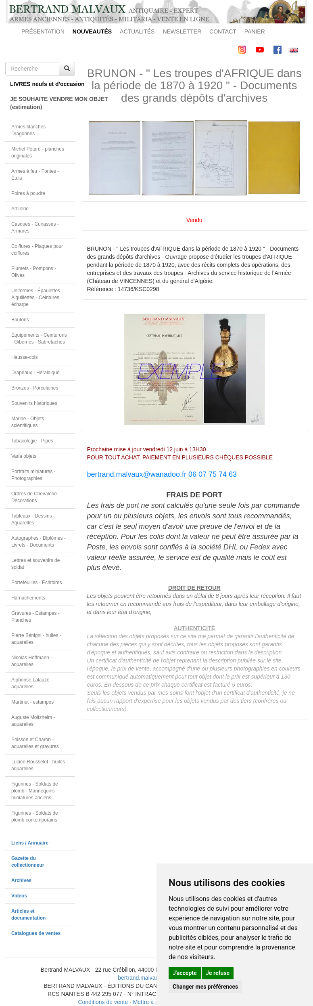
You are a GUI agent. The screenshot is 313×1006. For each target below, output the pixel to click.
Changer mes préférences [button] (205, 986)
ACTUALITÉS (137, 31)
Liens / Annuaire (29, 843)
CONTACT (222, 31)
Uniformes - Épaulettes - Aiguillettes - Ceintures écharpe (37, 297)
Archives (21, 880)
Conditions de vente (103, 1002)
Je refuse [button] (218, 973)
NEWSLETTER (182, 31)
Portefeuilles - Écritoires (36, 582)
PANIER (254, 31)
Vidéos (19, 896)
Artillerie (20, 209)
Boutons (20, 320)
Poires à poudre (28, 193)
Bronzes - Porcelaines (34, 388)
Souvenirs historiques (34, 403)
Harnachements (28, 598)
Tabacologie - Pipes (32, 441)
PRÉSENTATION (43, 31)
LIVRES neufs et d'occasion (42, 84)
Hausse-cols (24, 357)
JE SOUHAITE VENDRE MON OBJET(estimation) (42, 103)
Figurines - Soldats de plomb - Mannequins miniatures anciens (34, 791)
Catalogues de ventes (36, 933)
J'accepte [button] (185, 973)
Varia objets (23, 456)
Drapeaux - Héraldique (35, 372)
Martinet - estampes (32, 702)
